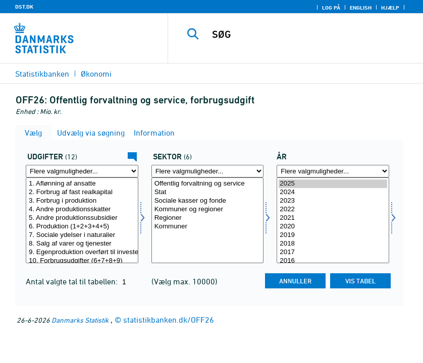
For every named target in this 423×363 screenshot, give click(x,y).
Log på (331, 7)
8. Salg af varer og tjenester (82, 243)
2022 (333, 209)
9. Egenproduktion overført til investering (82, 252)
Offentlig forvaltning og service (207, 183)
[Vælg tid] (333, 220)
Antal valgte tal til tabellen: (73, 281)
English (361, 7)
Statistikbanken (42, 73)
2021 (333, 218)
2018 (333, 243)
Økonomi (96, 73)
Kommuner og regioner (207, 209)
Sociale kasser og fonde (207, 201)
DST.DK (24, 6)
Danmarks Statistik (80, 320)
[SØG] (308, 34)
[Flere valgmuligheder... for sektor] (207, 171)
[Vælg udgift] (82, 220)
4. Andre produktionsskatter (82, 209)
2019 (333, 235)
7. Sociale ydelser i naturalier (82, 235)
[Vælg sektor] (207, 220)
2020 (333, 226)
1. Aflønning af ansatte (82, 183)
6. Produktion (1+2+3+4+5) (82, 226)
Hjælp (390, 7)
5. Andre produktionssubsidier (82, 218)
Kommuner (207, 226)
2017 (333, 252)
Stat (207, 192)
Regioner (207, 218)
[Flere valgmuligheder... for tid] (333, 171)
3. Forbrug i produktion (82, 201)
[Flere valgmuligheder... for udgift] (82, 171)
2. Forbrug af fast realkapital (82, 192)
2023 (333, 201)
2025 (333, 183)
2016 (333, 261)
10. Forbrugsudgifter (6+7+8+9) (82, 261)
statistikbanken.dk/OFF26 (168, 319)
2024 (333, 192)
